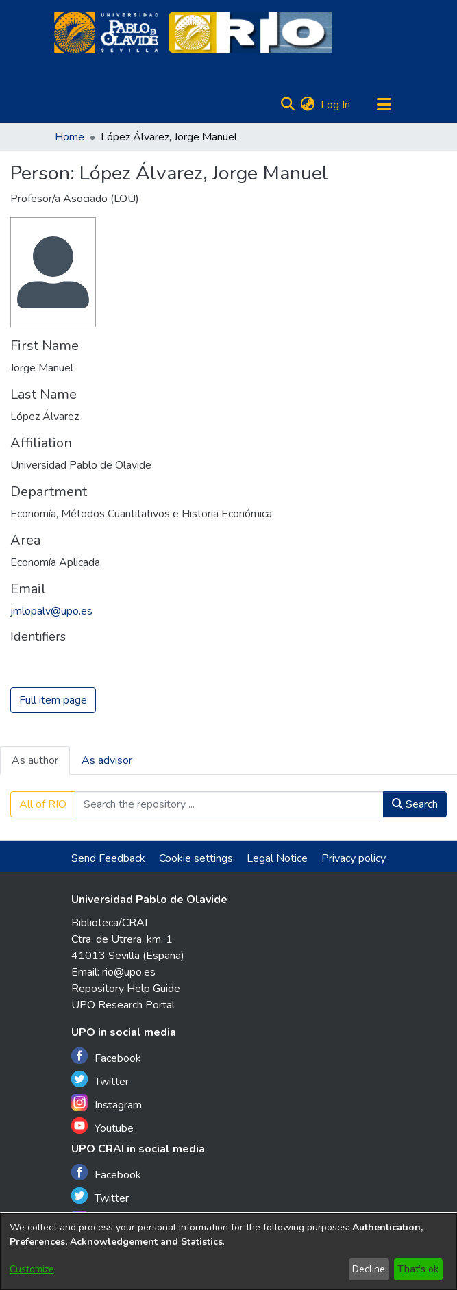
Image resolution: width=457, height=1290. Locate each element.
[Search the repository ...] (229, 804)
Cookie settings (196, 858)
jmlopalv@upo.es (51, 611)
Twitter (100, 1080)
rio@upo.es (129, 972)
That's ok (418, 1269)
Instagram (106, 1103)
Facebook (106, 1056)
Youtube (102, 1126)
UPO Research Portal (123, 1005)
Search (415, 804)
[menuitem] (308, 105)
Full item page (53, 700)
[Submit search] (288, 105)
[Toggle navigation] (384, 105)
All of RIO (42, 804)
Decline (368, 1269)
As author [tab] (35, 760)
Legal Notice (277, 858)
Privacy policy (353, 858)
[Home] (106, 32)
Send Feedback (108, 858)
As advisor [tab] (107, 760)
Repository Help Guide (125, 988)
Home (69, 137)
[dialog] (228, 1251)
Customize (32, 1269)
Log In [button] (336, 104)
